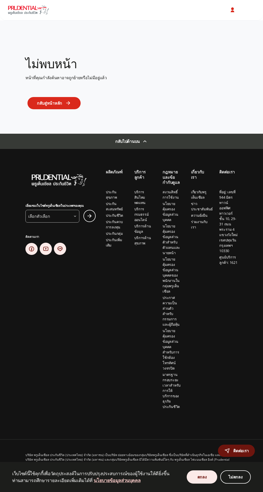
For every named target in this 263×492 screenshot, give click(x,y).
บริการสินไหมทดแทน (140, 197)
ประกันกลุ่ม (114, 233)
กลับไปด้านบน (127, 141)
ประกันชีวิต (114, 215)
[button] (233, 10)
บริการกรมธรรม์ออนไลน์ (141, 214)
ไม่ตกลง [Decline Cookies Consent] (235, 477)
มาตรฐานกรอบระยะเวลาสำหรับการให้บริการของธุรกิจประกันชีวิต (172, 390)
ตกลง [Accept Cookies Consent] (202, 477)
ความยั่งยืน (199, 215)
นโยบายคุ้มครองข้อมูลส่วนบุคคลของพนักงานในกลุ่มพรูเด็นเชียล (171, 275)
